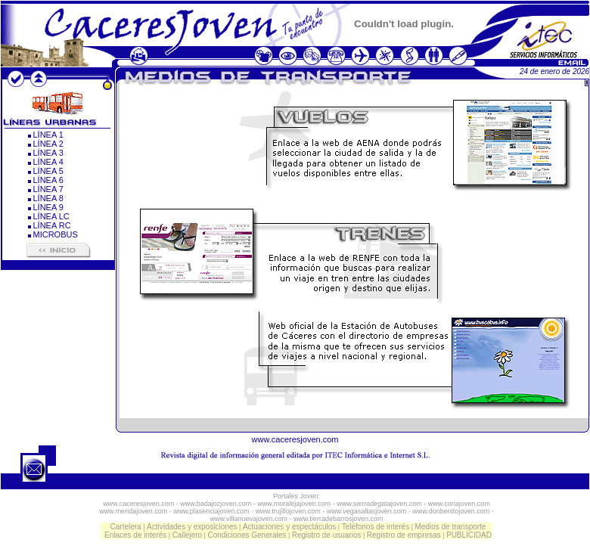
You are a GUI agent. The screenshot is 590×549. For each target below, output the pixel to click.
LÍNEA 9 (48, 207)
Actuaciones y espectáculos (289, 527)
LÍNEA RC (52, 225)
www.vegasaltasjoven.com (367, 511)
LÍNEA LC (51, 216)
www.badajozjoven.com (215, 503)
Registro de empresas (404, 535)
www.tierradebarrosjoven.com (338, 519)
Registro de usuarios (327, 535)
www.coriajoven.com (459, 503)
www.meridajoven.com (133, 511)
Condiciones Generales (246, 535)
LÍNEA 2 (48, 143)
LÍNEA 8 (48, 198)
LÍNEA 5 (48, 170)
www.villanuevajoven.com (248, 519)
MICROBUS (55, 234)
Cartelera (125, 527)
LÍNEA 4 (48, 161)
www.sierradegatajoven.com (379, 503)
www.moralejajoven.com (294, 503)
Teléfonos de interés (376, 527)
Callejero (187, 535)
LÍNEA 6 (48, 180)
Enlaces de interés (135, 535)
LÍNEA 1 (48, 134)
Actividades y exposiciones (192, 527)
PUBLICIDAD (469, 535)
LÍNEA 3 (48, 152)
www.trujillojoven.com (288, 511)
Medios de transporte (450, 527)
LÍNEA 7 (48, 189)
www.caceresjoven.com (295, 439)
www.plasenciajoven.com (211, 511)
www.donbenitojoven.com (450, 511)
